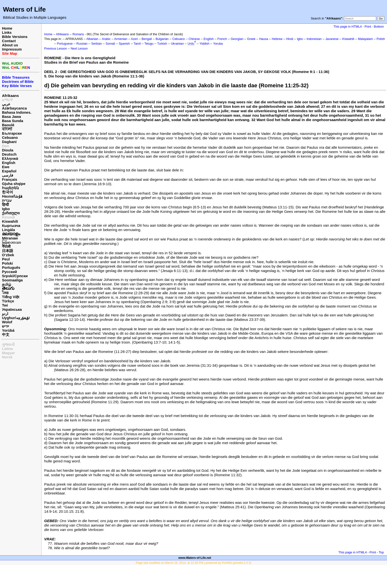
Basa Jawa (11, 116)
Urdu (191, 43)
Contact (9, 41)
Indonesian (314, 39)
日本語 (7, 251)
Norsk (7, 357)
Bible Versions (14, 37)
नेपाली (6, 246)
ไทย (5, 293)
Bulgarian (162, 39)
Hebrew (277, 39)
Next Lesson (79, 48)
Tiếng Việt (10, 297)
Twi (5, 305)
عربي (6, 104)
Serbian (96, 43)
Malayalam (365, 39)
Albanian (92, 39)
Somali (110, 43)
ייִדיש (5, 326)
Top (381, 552)
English (8, 163)
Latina (7, 348)
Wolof (7, 322)
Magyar (8, 353)
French (222, 39)
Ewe (5, 167)
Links (7, 32)
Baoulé (8, 125)
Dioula (7, 150)
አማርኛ (7, 100)
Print (368, 26)
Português (11, 267)
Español (9, 171)
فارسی (7, 175)
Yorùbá (8, 330)
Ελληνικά (10, 158)
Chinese (194, 39)
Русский (9, 272)
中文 (5, 334)
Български (12, 133)
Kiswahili (10, 221)
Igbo (6, 209)
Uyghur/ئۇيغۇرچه (16, 318)
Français (9, 179)
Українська (12, 309)
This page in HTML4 (347, 26)
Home (7, 28)
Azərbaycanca (14, 108)
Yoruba (218, 43)
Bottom (379, 26)
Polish (381, 39)
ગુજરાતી (8, 344)
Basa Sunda (12, 121)
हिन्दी (5, 204)
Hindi (289, 39)
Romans (78, 34)
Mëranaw (10, 238)
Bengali (147, 39)
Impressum (12, 49)
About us (10, 45)
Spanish (124, 43)
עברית (7, 200)
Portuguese (65, 43)
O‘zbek (8, 255)
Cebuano (10, 137)
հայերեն (10, 188)
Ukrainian (177, 43)
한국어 (7, 192)
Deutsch (9, 154)
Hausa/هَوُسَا (12, 196)
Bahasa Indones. (16, 112)
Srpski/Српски (15, 276)
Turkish (162, 43)
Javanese (331, 39)
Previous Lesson (55, 48)
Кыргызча (11, 225)
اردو (5, 313)
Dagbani (9, 142)
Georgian (237, 39)
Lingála (8, 230)
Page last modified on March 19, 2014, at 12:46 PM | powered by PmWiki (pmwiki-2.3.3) (193, 563)
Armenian (120, 39)
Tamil (137, 43)
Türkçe (8, 301)
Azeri (134, 39)
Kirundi (8, 217)
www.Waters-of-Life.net (194, 558)
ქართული (11, 213)
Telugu (149, 43)
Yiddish (204, 43)
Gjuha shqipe (13, 184)
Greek (251, 39)
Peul (6, 259)
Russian (82, 43)
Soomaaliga (12, 280)
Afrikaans (10, 95)
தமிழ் (6, 284)
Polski (7, 263)
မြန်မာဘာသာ (11, 242)
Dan (5, 146)
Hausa (263, 39)
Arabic (106, 39)
